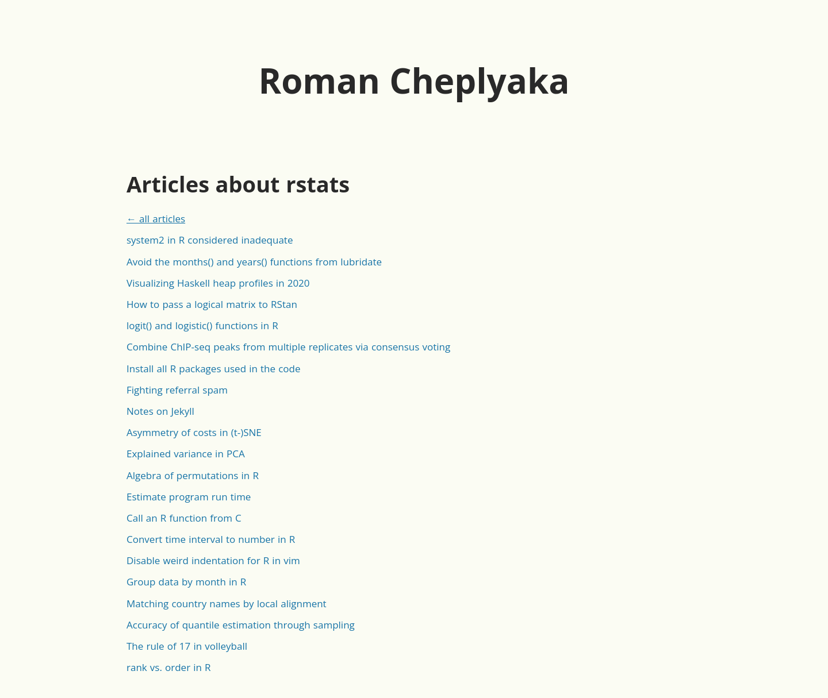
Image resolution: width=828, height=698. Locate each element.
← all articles (155, 218)
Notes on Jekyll (160, 411)
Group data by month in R (186, 581)
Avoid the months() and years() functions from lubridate (254, 261)
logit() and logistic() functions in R (202, 325)
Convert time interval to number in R (210, 539)
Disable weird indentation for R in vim (213, 560)
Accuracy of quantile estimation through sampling (240, 624)
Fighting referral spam (177, 389)
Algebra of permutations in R (192, 475)
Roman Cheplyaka (414, 80)
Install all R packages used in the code (213, 368)
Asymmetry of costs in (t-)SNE (194, 432)
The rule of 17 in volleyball (186, 646)
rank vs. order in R (168, 667)
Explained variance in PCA (185, 453)
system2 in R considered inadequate (209, 239)
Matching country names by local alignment (226, 603)
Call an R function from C (183, 518)
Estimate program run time (188, 496)
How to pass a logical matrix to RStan (211, 304)
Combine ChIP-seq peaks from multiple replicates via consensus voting (288, 346)
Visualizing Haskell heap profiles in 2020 (218, 283)
